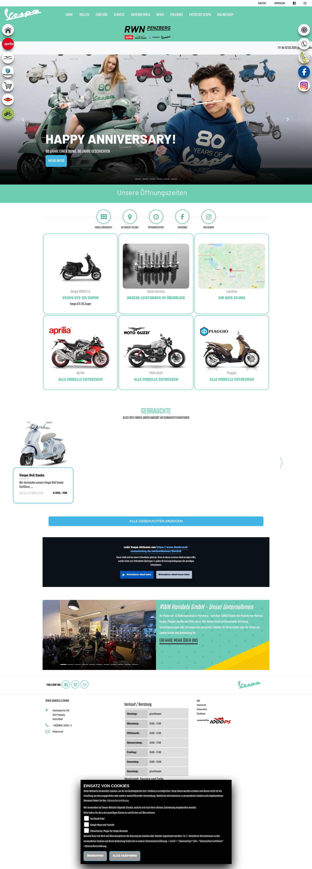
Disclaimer (201, 714)
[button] (23, 120)
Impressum (279, 3)
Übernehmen (95, 856)
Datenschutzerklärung (118, 801)
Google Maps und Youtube (102, 825)
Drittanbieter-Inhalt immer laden (174, 574)
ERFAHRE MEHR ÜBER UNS (178, 641)
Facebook (182, 227)
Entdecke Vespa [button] (200, 15)
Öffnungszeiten (156, 227)
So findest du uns (129, 227)
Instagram (208, 227)
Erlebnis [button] (176, 15)
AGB (198, 701)
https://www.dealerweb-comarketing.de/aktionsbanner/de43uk (159, 549)
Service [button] (119, 15)
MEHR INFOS (56, 161)
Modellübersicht (103, 227)
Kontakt (262, 3)
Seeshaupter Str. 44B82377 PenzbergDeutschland (61, 715)
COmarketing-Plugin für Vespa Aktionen (109, 831)
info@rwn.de (58, 732)
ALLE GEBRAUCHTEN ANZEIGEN (155, 521)
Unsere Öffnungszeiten (152, 192)
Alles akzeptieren (125, 856)
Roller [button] (84, 15)
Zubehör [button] (101, 15)
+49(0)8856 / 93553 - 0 (62, 726)
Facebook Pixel (97, 819)
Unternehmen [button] (140, 15)
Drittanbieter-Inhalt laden (139, 574)
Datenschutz (202, 709)
